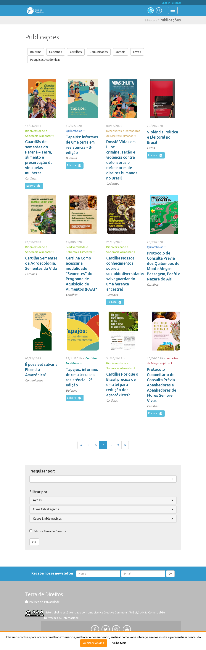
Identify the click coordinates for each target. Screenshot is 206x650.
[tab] (103, 500)
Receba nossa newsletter (53, 573)
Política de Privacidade (42, 602)
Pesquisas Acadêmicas (45, 59)
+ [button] (53, 136)
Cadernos (55, 52)
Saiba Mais (119, 643)
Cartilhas (76, 52)
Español (176, 3)
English (166, 3)
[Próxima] (125, 445)
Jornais (120, 52)
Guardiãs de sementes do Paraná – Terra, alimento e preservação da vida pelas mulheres (39, 157)
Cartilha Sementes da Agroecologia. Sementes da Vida (41, 263)
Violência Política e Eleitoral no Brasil (162, 137)
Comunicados (99, 52)
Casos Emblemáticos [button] (47, 518)
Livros (137, 52)
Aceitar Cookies (93, 643)
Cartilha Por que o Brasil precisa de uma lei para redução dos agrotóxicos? (122, 384)
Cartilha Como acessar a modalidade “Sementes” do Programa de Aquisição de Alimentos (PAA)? (81, 273)
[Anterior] (81, 445)
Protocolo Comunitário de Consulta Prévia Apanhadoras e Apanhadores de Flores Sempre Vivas (161, 385)
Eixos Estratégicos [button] (46, 509)
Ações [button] (37, 500)
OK (34, 542)
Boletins (35, 52)
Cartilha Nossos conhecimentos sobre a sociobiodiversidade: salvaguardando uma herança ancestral (125, 273)
